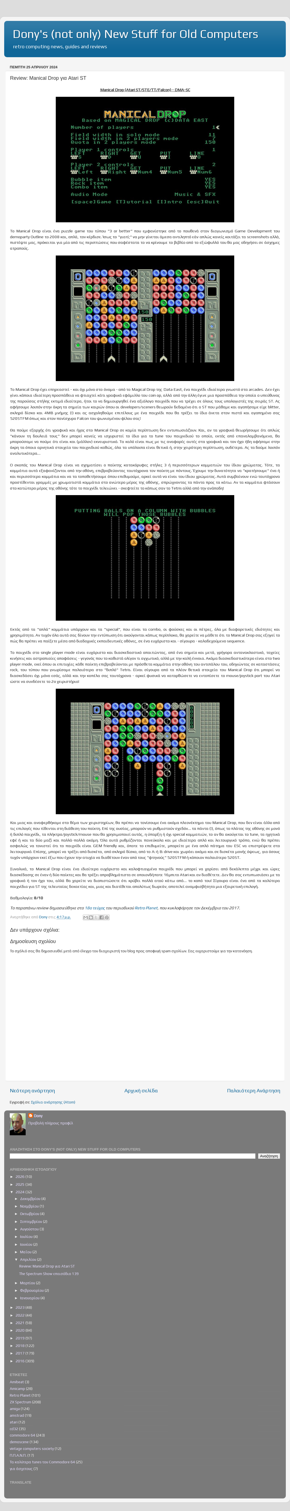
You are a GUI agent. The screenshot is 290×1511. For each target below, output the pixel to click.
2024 (20, 1192)
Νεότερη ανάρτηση (32, 1090)
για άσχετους (21, 1468)
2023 (20, 1307)
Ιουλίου (26, 1236)
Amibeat (17, 1382)
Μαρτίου (28, 1283)
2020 (20, 1330)
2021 (20, 1322)
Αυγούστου (30, 1229)
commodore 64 (22, 1435)
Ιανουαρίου (30, 1298)
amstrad (17, 1415)
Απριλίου (28, 1259)
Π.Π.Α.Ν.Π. (18, 1455)
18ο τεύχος (94, 907)
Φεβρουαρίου (32, 1290)
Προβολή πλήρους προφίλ (50, 1123)
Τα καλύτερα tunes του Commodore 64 (42, 1462)
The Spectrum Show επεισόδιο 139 (49, 1273)
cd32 (14, 1428)
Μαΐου (26, 1252)
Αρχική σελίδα (141, 1090)
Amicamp (17, 1388)
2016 (20, 1361)
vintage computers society (32, 1448)
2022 (20, 1315)
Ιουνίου (26, 1244)
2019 (20, 1338)
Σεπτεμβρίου (31, 1221)
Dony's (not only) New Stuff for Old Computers (135, 33)
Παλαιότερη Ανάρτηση (253, 1090)
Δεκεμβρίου (30, 1198)
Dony (38, 1116)
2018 (20, 1345)
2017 (20, 1353)
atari (14, 1422)
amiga (15, 1408)
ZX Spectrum (20, 1402)
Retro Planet (146, 907)
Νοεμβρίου (30, 1206)
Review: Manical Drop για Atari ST (47, 1266)
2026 (20, 1176)
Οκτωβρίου (30, 1213)
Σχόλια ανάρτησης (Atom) (53, 1102)
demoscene (19, 1442)
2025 (20, 1184)
